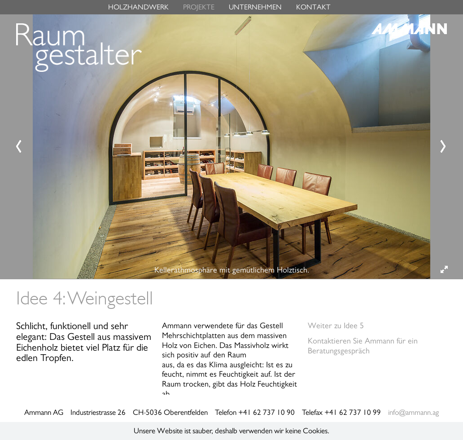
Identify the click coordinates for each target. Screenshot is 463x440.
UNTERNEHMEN (255, 7)
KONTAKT (313, 7)
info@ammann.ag (413, 412)
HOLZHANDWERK (138, 7)
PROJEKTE (198, 7)
